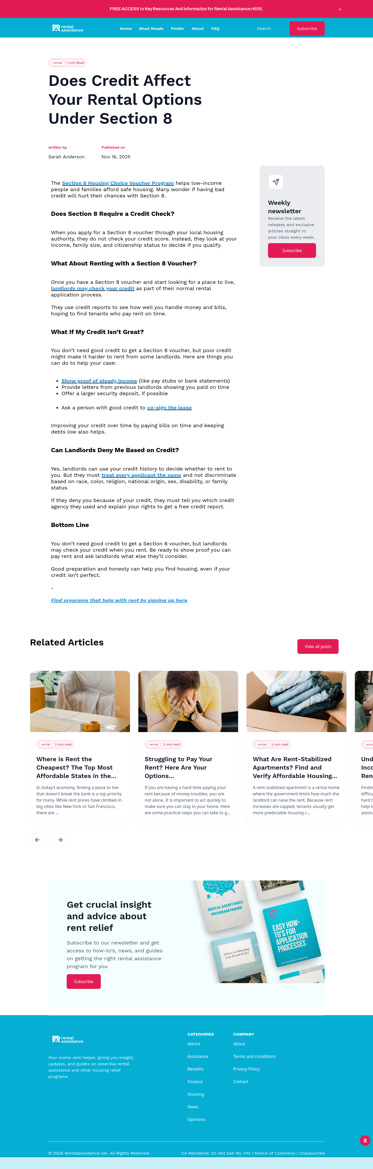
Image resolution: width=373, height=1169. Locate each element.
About (197, 28)
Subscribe (307, 28)
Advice (193, 1044)
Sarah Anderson (66, 156)
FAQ (215, 28)
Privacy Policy (246, 1069)
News (192, 1107)
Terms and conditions (254, 1056)
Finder (177, 28)
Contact (240, 1081)
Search (264, 28)
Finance (195, 1081)
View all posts (318, 646)
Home (126, 28)
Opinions (196, 1119)
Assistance (197, 1056)
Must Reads (151, 28)
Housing (195, 1094)
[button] (37, 840)
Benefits (195, 1069)
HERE (256, 9)
